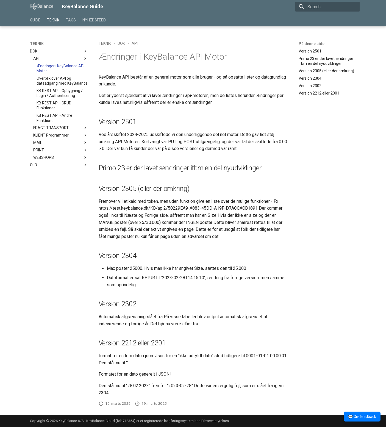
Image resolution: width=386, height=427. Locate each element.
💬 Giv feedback (362, 416)
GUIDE (35, 20)
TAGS (71, 20)
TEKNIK (53, 20)
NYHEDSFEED (94, 20)
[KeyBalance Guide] (42, 6)
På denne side (311, 43)
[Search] (327, 7)
